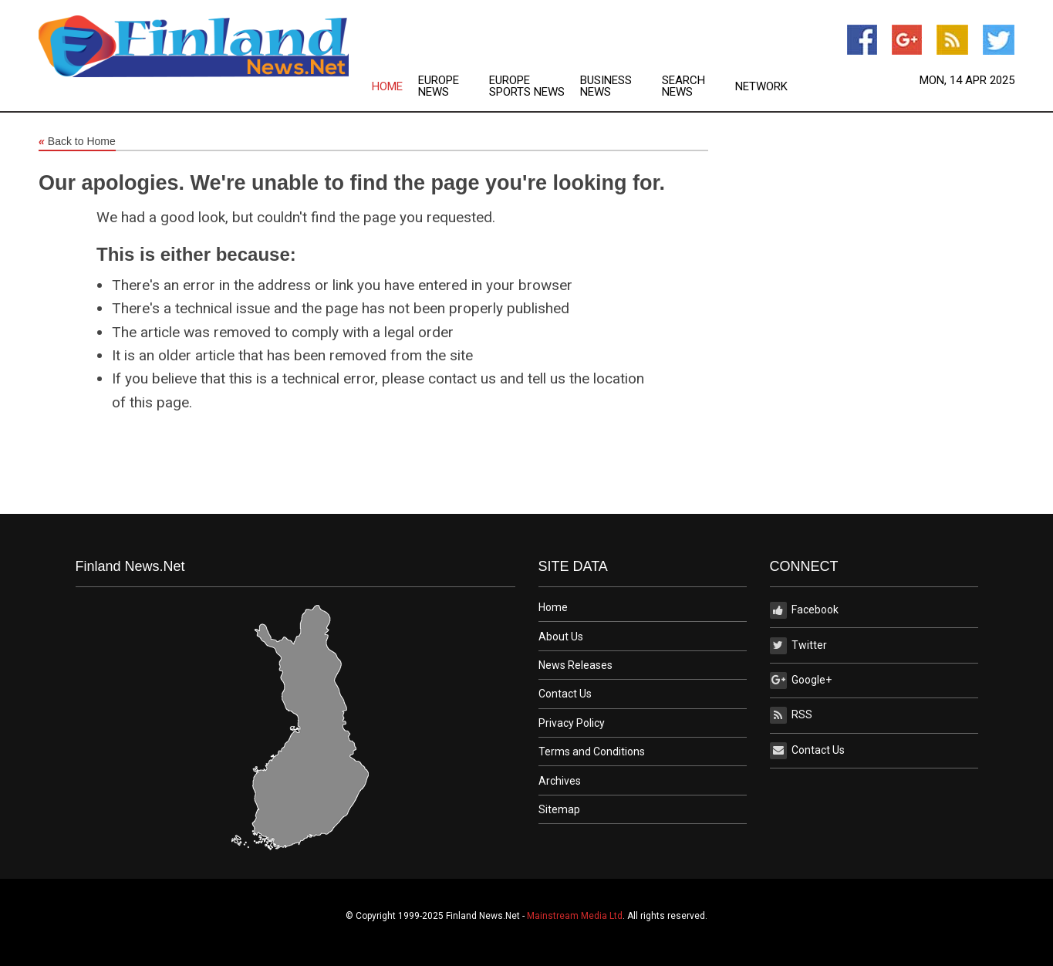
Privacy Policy (571, 723)
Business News (606, 86)
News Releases (575, 665)
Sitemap (559, 809)
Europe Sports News (527, 86)
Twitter (798, 645)
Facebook (804, 610)
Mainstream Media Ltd (575, 915)
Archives (559, 781)
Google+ (801, 680)
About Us (560, 636)
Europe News (438, 86)
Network (761, 87)
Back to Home (77, 142)
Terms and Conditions (591, 751)
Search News (683, 86)
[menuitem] (395, 86)
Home (387, 87)
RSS (791, 715)
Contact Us (565, 693)
